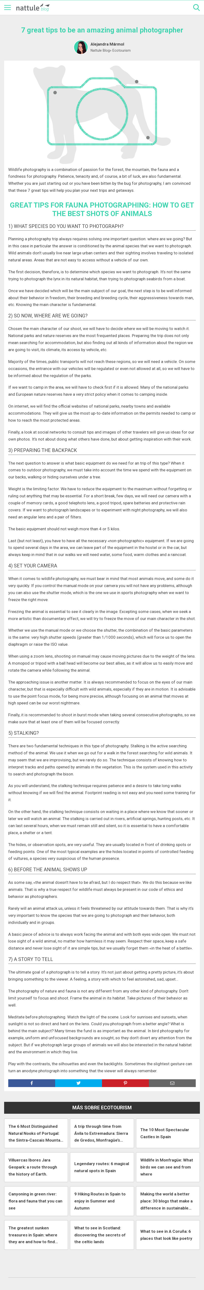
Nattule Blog (100, 50)
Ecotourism (121, 50)
